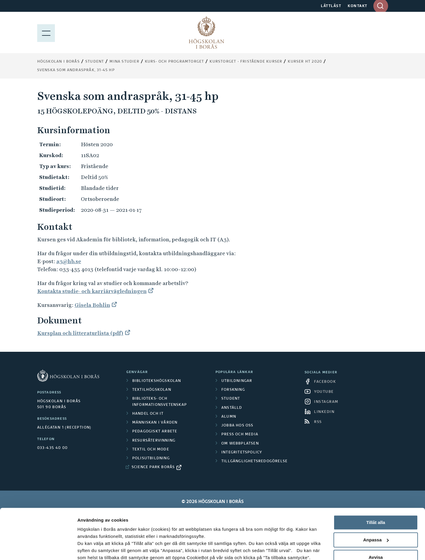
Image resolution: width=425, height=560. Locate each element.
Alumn (228, 417)
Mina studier (124, 62)
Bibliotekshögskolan (156, 381)
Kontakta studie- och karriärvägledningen (92, 291)
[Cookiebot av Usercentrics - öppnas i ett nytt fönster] (38, 548)
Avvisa (376, 517)
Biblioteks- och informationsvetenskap (159, 402)
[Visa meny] (46, 32)
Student (94, 62)
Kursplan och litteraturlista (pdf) (80, 333)
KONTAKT (357, 6)
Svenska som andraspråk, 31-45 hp (76, 70)
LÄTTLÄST (331, 6)
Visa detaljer (90, 548)
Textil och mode (150, 449)
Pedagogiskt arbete (154, 431)
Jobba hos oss (237, 426)
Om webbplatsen (240, 444)
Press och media (239, 434)
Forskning (233, 390)
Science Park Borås (153, 467)
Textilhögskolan (151, 390)
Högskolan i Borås (58, 62)
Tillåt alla (375, 482)
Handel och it (148, 414)
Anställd (231, 408)
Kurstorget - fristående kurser (246, 62)
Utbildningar (236, 381)
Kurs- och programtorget (174, 62)
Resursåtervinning (153, 441)
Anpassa (376, 500)
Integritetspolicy (241, 452)
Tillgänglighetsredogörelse (254, 461)
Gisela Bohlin (92, 305)
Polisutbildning (151, 458)
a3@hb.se (68, 261)
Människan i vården (155, 423)
